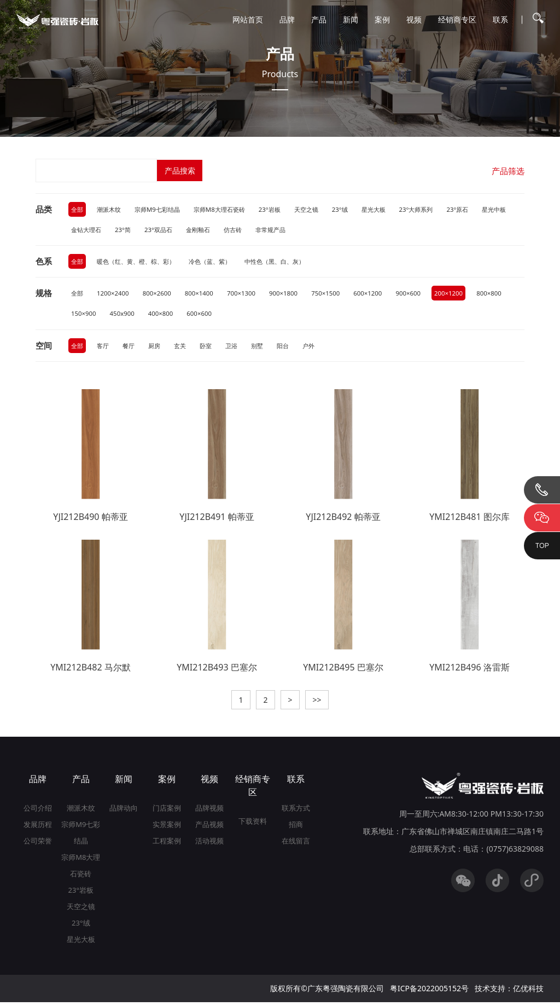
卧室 (211, 347)
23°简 (166, 230)
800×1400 (204, 294)
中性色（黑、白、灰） (289, 262)
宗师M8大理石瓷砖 (228, 209)
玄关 (184, 347)
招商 (296, 828)
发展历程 (38, 828)
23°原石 (479, 209)
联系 (500, 19)
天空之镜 (320, 209)
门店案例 (167, 812)
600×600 (244, 315)
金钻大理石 (127, 230)
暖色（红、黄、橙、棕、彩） (140, 262)
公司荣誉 (38, 844)
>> (321, 703)
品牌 (287, 19)
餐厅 (131, 347)
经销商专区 (457, 19)
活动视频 (209, 844)
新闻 (350, 19)
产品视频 (209, 828)
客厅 (104, 347)
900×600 (420, 294)
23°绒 (355, 209)
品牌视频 (209, 812)
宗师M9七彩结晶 (162, 209)
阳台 (292, 347)
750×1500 (335, 294)
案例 (382, 19)
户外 (318, 347)
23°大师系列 (435, 209)
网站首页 (247, 19)
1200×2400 (115, 294)
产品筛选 (506, 171)
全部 (77, 209)
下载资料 (252, 825)
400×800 (204, 315)
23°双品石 (203, 230)
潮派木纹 (111, 209)
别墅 (265, 347)
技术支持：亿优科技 (509, 992)
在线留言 (296, 844)
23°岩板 (282, 209)
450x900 (164, 315)
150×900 (124, 315)
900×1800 (292, 294)
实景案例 (167, 828)
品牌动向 (123, 812)
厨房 (158, 347)
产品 (318, 19)
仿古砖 (281, 230)
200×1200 (462, 294)
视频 (414, 19)
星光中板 (84, 230)
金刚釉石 (245, 230)
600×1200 (379, 294)
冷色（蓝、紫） (220, 262)
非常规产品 (321, 230)
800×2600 (160, 294)
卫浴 (238, 347)
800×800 (84, 315)
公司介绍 (38, 812)
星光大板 (390, 209)
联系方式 (296, 812)
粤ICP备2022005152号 (429, 992)
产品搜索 (180, 170)
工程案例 (167, 844)
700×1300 (248, 294)
